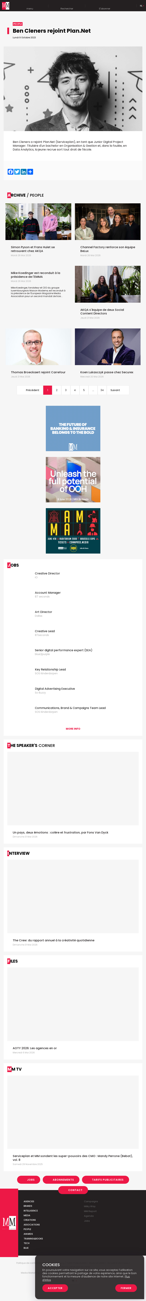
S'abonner (104, 6)
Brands (28, 1206)
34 (102, 390)
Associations (32, 1224)
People (27, 1229)
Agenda (89, 1216)
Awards (28, 1233)
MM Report (90, 1211)
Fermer (126, 1288)
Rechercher (67, 6)
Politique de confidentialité (31, 1263)
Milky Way (89, 1206)
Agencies (29, 1201)
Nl (141, 5)
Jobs (31, 1180)
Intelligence (31, 1210)
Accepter (55, 1288)
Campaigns (91, 1201)
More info (73, 729)
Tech (26, 1243)
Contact (75, 1190)
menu (30, 6)
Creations (30, 1219)
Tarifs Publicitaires (108, 1180)
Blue (26, 1247)
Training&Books (33, 1238)
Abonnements (63, 1180)
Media (27, 1215)
